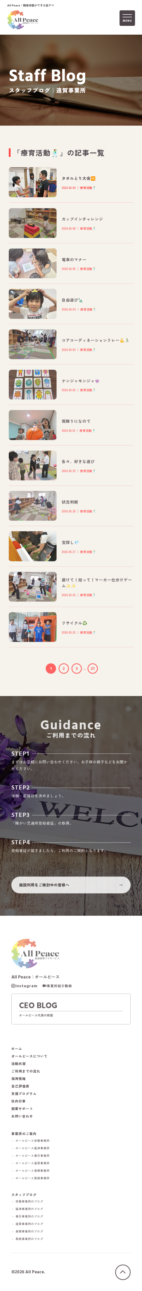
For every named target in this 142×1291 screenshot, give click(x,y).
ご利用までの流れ (25, 1072)
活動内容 (18, 1065)
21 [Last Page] (92, 669)
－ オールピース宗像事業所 (30, 1141)
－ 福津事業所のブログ (27, 1210)
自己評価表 (20, 1087)
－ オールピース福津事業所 (30, 1149)
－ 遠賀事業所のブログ (27, 1225)
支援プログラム (24, 1095)
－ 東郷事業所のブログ (27, 1232)
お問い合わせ (22, 1117)
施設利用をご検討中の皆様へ (44, 886)
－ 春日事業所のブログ (27, 1217)
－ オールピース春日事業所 (30, 1156)
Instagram (26, 987)
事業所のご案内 (24, 1134)
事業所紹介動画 (59, 987)
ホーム (16, 1050)
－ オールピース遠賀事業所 (30, 1164)
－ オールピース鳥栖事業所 (30, 1179)
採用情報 (18, 1080)
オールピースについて (29, 1057)
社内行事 (18, 1102)
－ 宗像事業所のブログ (27, 1202)
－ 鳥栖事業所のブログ (27, 1240)
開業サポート (22, 1110)
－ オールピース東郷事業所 (30, 1171)
